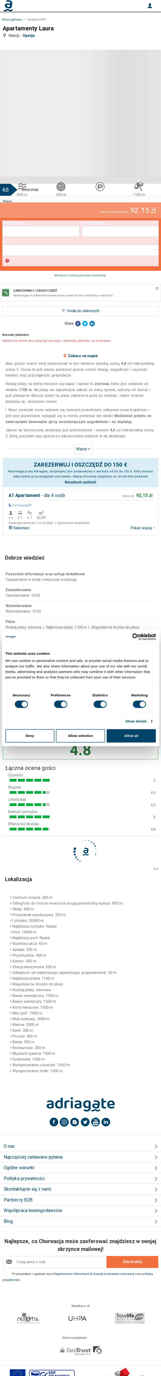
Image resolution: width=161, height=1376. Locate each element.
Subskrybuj (132, 1261)
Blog (8, 1221)
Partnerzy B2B (18, 1200)
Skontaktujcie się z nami (27, 1189)
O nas (9, 1146)
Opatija (30, 35)
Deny (29, 736)
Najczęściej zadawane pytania (33, 1157)
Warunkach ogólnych (80, 482)
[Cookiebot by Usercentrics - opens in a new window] (136, 636)
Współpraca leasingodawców (33, 1210)
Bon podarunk (138, 476)
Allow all (131, 736)
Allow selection (80, 736)
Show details (136, 721)
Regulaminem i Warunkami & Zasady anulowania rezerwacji (94, 1274)
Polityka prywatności (24, 1178)
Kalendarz (19, 528)
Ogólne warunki (19, 1167)
